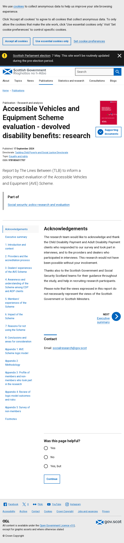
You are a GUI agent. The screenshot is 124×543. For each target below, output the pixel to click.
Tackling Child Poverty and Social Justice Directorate (41, 152)
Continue (51, 479)
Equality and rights (18, 156)
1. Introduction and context (15, 246)
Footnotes (11, 419)
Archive (23, 511)
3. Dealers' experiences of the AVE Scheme (18, 269)
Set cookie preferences (89, 41)
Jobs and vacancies (88, 511)
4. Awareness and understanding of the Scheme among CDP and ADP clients (16, 285)
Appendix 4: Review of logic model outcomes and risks (18, 395)
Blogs (113, 80)
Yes (52, 448)
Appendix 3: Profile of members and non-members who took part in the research (18, 378)
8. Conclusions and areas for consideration (18, 339)
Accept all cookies (16, 41)
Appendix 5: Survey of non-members (17, 409)
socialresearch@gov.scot (70, 348)
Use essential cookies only (52, 41)
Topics (18, 80)
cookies (18, 6)
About (6, 80)
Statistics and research (71, 80)
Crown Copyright (65, 511)
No (52, 457)
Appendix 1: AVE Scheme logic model (16, 351)
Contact (36, 511)
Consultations (97, 80)
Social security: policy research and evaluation (39, 205)
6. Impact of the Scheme (14, 316)
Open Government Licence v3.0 (57, 525)
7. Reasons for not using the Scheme (15, 328)
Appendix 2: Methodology (12, 362)
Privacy (106, 511)
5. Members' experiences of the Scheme (15, 302)
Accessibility (9, 511)
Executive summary (16, 237)
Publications (46, 80)
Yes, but (55, 466)
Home (6, 90)
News (30, 80)
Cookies (48, 511)
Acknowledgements (16, 229)
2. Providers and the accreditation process (17, 258)
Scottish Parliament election (31, 55)
